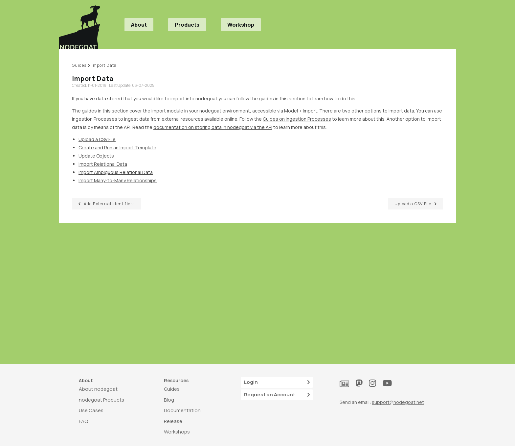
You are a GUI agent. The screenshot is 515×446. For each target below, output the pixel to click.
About (139, 24)
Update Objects (96, 156)
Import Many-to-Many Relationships (117, 180)
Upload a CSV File (97, 139)
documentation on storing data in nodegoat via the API (212, 127)
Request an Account (277, 394)
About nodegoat (98, 388)
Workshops (177, 431)
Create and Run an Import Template (117, 147)
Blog (169, 399)
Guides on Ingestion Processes (297, 119)
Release (173, 421)
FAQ (83, 421)
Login (277, 382)
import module (167, 111)
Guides (172, 388)
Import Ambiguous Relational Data (115, 172)
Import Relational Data (102, 164)
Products (187, 24)
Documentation (182, 410)
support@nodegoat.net (398, 402)
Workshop (240, 24)
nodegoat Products (101, 399)
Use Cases (91, 410)
